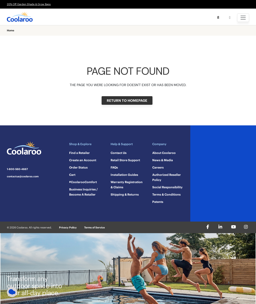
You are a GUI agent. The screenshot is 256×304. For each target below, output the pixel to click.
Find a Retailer (79, 153)
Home (10, 30)
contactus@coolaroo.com (23, 176)
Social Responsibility (167, 187)
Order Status (78, 167)
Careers (158, 167)
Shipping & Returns (125, 194)
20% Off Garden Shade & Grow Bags (29, 4)
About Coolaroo (164, 153)
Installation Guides (124, 175)
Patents (157, 202)
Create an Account (82, 160)
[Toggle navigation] (243, 17)
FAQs (114, 167)
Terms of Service (94, 227)
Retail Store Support (125, 160)
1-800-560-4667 (17, 169)
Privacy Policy (68, 227)
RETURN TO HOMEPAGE (127, 100)
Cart (72, 175)
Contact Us (118, 153)
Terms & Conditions (166, 194)
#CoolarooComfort (83, 182)
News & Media (162, 160)
